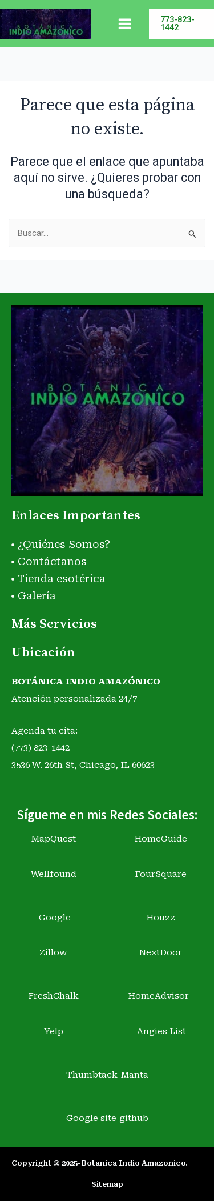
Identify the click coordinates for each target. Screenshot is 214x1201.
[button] (181, 24)
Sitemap (107, 1184)
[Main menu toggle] (124, 23)
